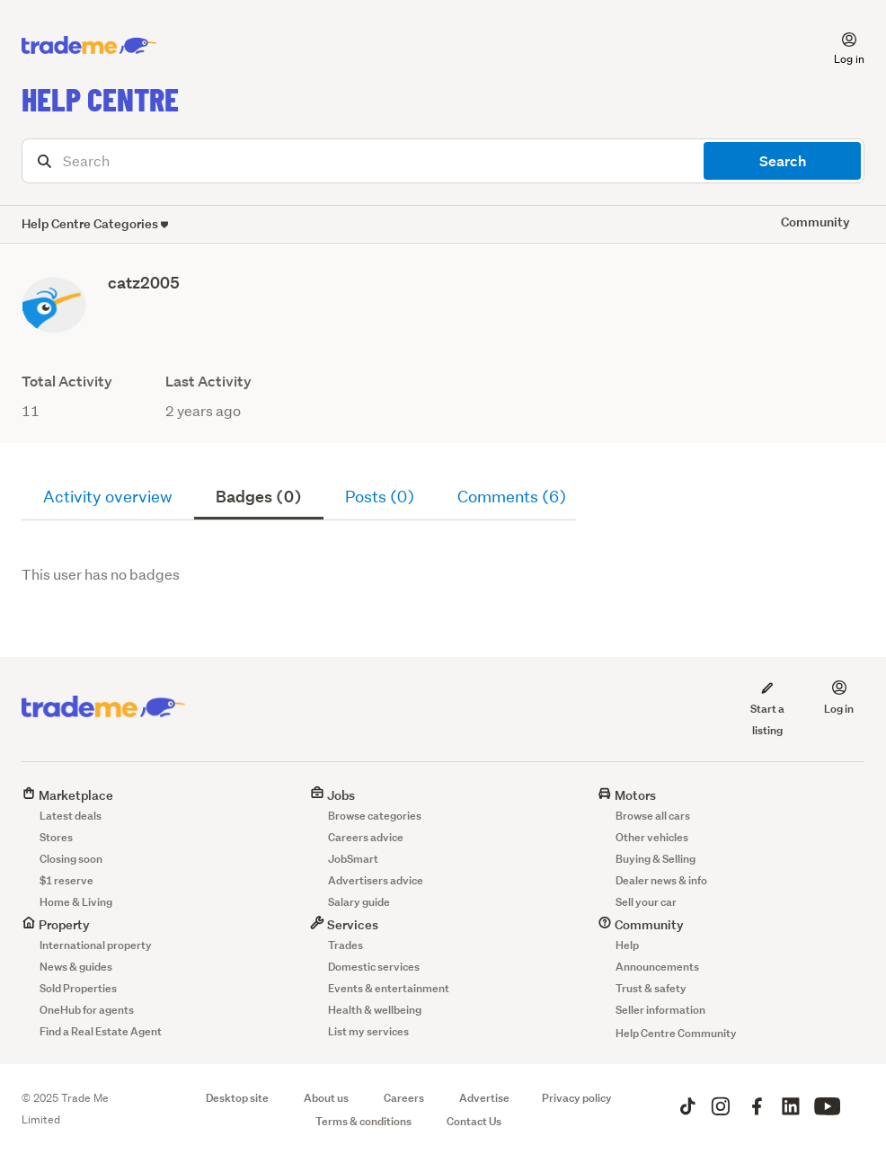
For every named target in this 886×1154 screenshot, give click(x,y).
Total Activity (67, 381)
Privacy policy (577, 1097)
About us (326, 1097)
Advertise (484, 1097)
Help (627, 945)
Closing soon (71, 858)
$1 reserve (66, 880)
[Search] (443, 160)
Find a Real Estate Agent (101, 1031)
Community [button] (815, 221)
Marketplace (67, 794)
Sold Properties (78, 988)
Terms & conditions (363, 1121)
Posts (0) (379, 496)
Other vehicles (652, 837)
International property (96, 945)
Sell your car (646, 902)
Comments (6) (511, 496)
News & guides (76, 966)
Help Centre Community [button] (676, 1033)
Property (56, 924)
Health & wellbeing (374, 1009)
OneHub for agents (87, 1009)
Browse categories (374, 815)
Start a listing (767, 708)
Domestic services (374, 966)
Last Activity (208, 381)
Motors (627, 794)
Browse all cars (653, 815)
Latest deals (71, 815)
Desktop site (237, 1097)
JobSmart (353, 858)
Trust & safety (651, 988)
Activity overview (108, 496)
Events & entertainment (388, 988)
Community (641, 924)
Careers (404, 1097)
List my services (368, 1031)
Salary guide (359, 902)
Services (344, 924)
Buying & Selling (656, 858)
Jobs (332, 794)
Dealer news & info (661, 880)
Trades (345, 945)
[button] (838, 46)
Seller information (660, 1009)
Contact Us (474, 1121)
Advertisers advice (375, 880)
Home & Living (76, 902)
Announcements (657, 966)
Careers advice (365, 837)
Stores (56, 837)
